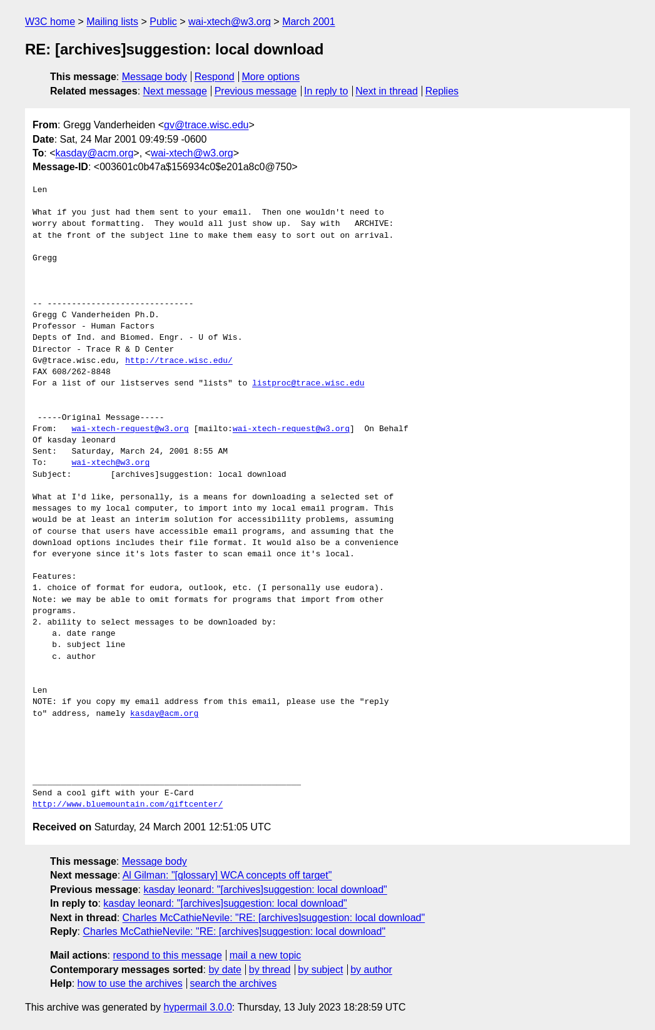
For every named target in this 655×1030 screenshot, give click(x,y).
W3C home (50, 21)
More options (271, 76)
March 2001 (308, 21)
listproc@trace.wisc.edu (308, 383)
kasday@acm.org (95, 153)
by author (371, 969)
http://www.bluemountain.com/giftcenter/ (128, 804)
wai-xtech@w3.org (229, 21)
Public (163, 21)
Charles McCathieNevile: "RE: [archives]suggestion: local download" (274, 917)
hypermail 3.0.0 (197, 1007)
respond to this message (167, 955)
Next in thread (386, 91)
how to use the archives (130, 983)
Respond (215, 76)
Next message (175, 91)
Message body (154, 76)
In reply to (326, 91)
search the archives (233, 983)
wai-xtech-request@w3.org (129, 429)
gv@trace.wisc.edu (206, 125)
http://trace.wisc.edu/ (179, 361)
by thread (270, 969)
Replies (442, 91)
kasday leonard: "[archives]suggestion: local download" (265, 889)
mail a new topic (266, 955)
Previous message (256, 91)
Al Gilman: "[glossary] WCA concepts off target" (227, 875)
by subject (320, 969)
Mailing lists (112, 21)
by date (224, 969)
